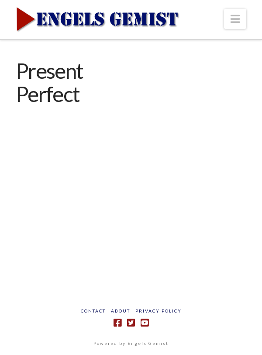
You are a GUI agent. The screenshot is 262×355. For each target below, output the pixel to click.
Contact (93, 310)
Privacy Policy (158, 310)
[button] (235, 19)
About (120, 310)
